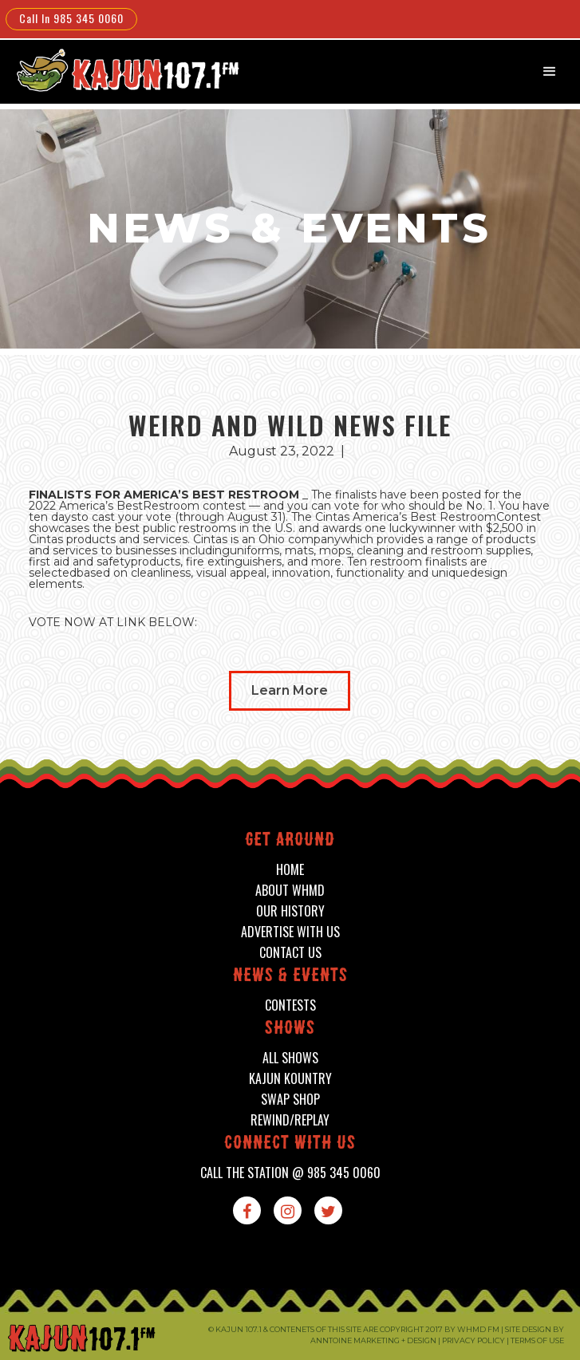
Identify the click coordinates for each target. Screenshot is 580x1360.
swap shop (290, 1099)
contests (290, 1005)
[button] (550, 72)
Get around (290, 841)
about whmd (290, 890)
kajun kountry (290, 1078)
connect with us (290, 1144)
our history (290, 911)
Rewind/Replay (290, 1120)
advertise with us (290, 932)
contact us (290, 952)
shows (290, 1029)
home (290, 869)
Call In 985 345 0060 (71, 18)
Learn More (289, 690)
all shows (290, 1058)
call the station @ (290, 1173)
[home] (117, 70)
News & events (290, 976)
